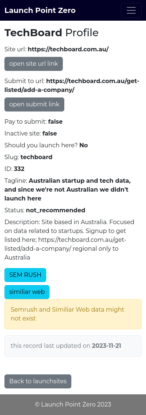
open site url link (33, 63)
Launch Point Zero (40, 10)
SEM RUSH (25, 274)
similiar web (27, 291)
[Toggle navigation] (131, 10)
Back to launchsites (38, 381)
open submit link (34, 104)
